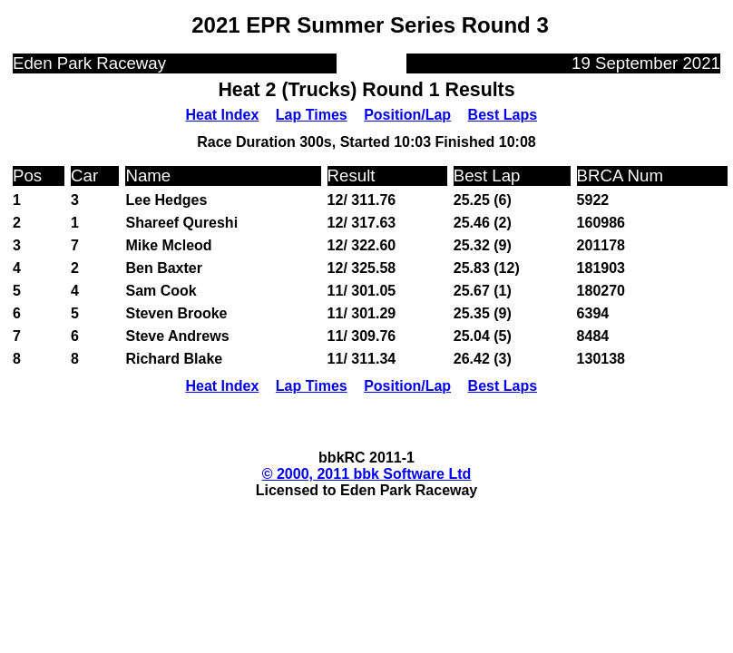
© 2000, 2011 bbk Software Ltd (367, 474)
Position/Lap (407, 114)
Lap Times (311, 114)
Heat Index (222, 114)
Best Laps (502, 114)
